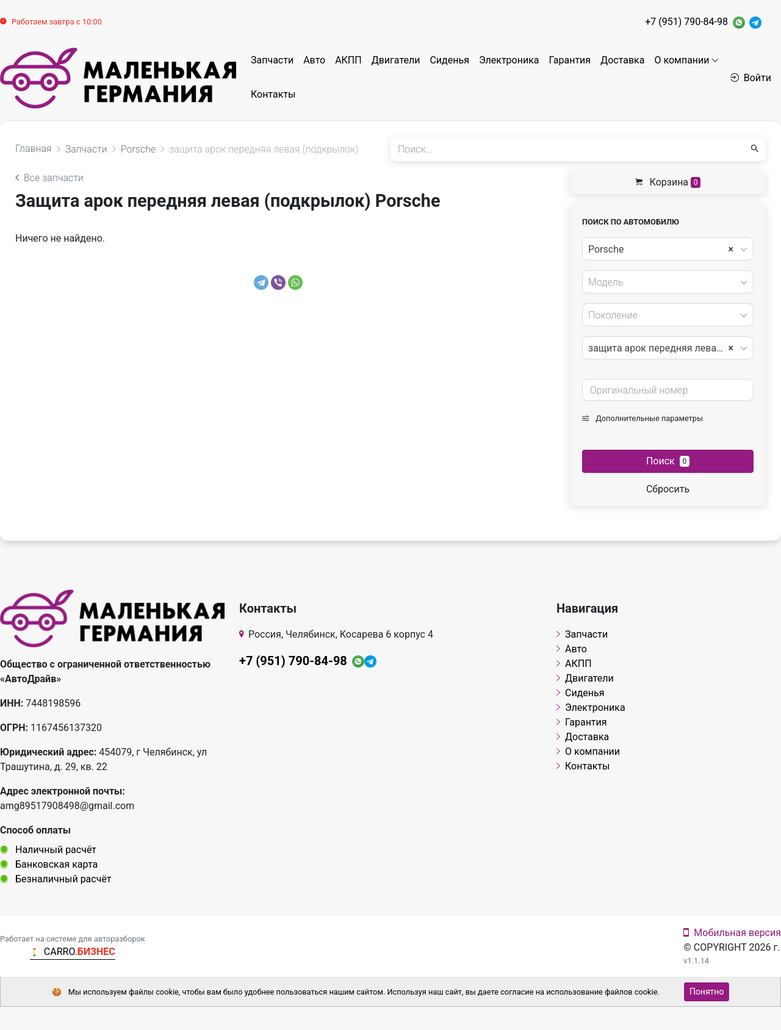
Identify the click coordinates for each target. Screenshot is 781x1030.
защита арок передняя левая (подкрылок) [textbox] (667, 348)
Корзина (668, 182)
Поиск (667, 461)
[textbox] (664, 283)
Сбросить (667, 489)
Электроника (509, 60)
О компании (681, 60)
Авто (314, 60)
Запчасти (272, 60)
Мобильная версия (732, 932)
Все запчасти (49, 178)
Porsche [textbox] (660, 250)
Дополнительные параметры (642, 418)
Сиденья (449, 60)
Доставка (622, 60)
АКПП (348, 60)
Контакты (273, 94)
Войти (750, 78)
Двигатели (396, 60)
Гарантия (570, 60)
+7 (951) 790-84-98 (686, 21)
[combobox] (668, 249)
